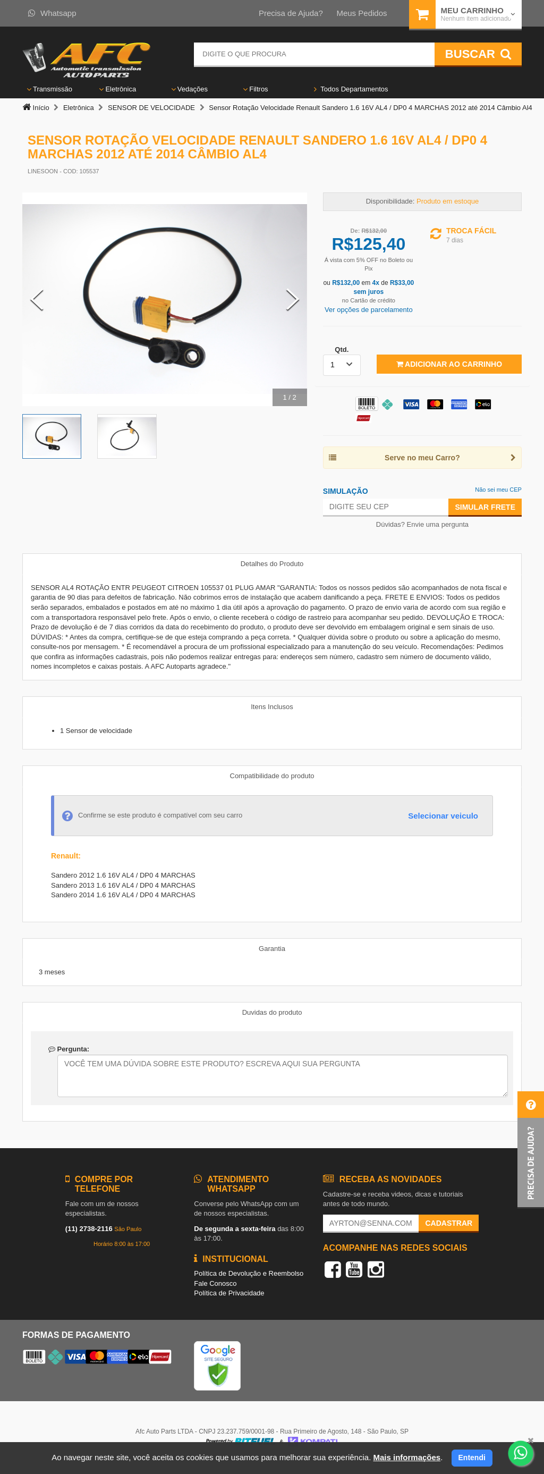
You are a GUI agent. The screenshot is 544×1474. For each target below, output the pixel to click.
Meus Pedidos (361, 13)
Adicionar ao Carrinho (449, 364)
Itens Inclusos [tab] (272, 707)
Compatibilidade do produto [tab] (272, 776)
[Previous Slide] (36, 299)
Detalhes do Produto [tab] (272, 564)
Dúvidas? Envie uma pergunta (422, 524)
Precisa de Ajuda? (291, 13)
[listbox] (342, 365)
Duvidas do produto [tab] (272, 1012)
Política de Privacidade (229, 1293)
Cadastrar (448, 1223)
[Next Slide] (292, 299)
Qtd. (341, 349)
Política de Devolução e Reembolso (248, 1273)
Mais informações (406, 1457)
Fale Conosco (215, 1283)
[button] (530, 1150)
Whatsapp (52, 13)
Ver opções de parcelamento (369, 310)
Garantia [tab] (272, 949)
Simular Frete (485, 507)
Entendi (472, 1457)
